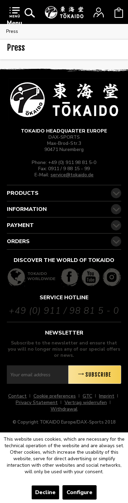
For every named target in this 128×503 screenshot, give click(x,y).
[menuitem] (14, 18)
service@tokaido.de (72, 175)
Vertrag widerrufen (86, 402)
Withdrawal (64, 409)
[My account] (99, 12)
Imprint (106, 396)
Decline (45, 492)
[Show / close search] (30, 12)
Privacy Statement (37, 402)
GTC (87, 396)
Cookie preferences (54, 396)
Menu (14, 17)
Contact (17, 396)
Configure (80, 492)
